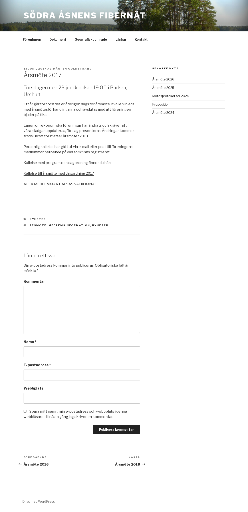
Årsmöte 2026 (163, 79)
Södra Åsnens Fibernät (85, 15)
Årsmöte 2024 (163, 112)
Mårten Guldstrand (72, 68)
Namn (30, 342)
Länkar (120, 39)
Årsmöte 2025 (163, 88)
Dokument (58, 39)
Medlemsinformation (69, 225)
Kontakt (141, 39)
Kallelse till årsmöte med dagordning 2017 (59, 173)
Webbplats (33, 388)
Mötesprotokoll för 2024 (170, 96)
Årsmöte (38, 225)
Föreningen (32, 39)
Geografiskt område (91, 39)
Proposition (160, 104)
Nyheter (38, 219)
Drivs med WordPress (38, 501)
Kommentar (34, 281)
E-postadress (37, 365)
